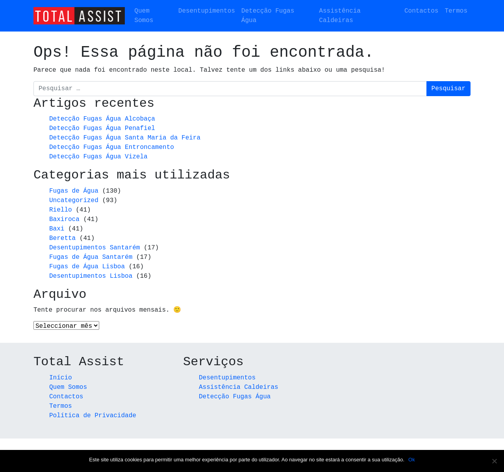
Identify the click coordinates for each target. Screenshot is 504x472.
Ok (411, 460)
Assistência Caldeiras (340, 16)
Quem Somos (143, 16)
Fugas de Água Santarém (90, 257)
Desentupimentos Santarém (94, 247)
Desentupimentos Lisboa (90, 276)
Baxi (56, 229)
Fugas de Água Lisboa (87, 266)
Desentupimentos (206, 11)
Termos (456, 11)
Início (60, 378)
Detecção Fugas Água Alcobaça (102, 119)
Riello (60, 210)
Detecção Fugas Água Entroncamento (111, 147)
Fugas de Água (73, 191)
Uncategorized (73, 200)
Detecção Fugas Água (267, 16)
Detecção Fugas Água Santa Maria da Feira (124, 138)
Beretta (62, 238)
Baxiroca (64, 219)
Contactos (421, 11)
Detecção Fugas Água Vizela (98, 156)
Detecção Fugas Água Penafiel (102, 128)
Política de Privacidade (92, 416)
